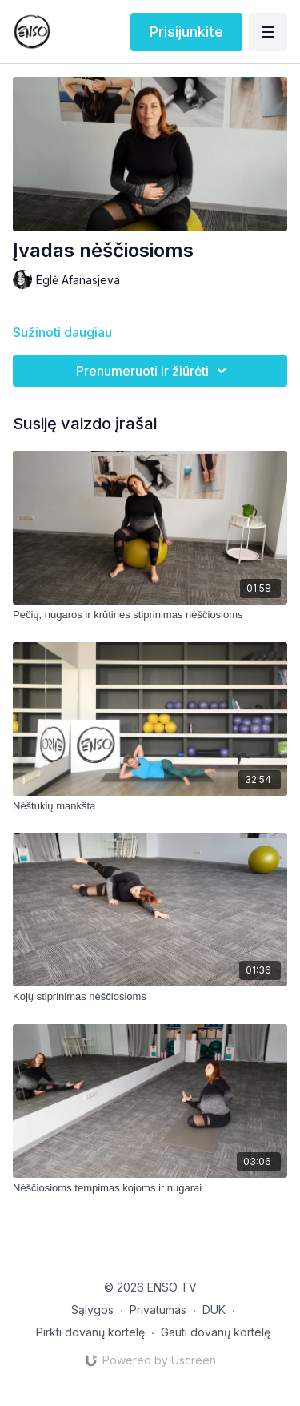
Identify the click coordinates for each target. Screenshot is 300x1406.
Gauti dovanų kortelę (215, 1332)
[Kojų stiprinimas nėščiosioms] (150, 997)
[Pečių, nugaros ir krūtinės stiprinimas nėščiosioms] (150, 615)
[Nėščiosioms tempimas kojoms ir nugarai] (150, 1188)
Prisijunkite (186, 31)
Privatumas (158, 1309)
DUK (214, 1309)
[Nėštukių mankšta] (150, 806)
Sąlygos (92, 1309)
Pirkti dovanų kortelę (90, 1332)
